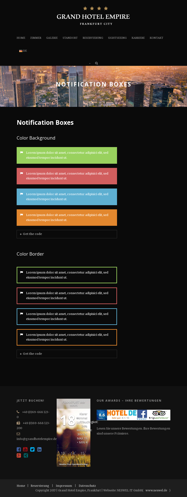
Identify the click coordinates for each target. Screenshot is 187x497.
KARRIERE (138, 37)
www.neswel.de (156, 490)
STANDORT (70, 37)
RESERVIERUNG (93, 37)
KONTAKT (156, 37)
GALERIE (52, 37)
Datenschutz (87, 486)
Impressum (64, 486)
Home (21, 486)
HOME (21, 37)
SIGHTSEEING (117, 37)
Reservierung (40, 486)
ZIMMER (35, 37)
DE (23, 50)
